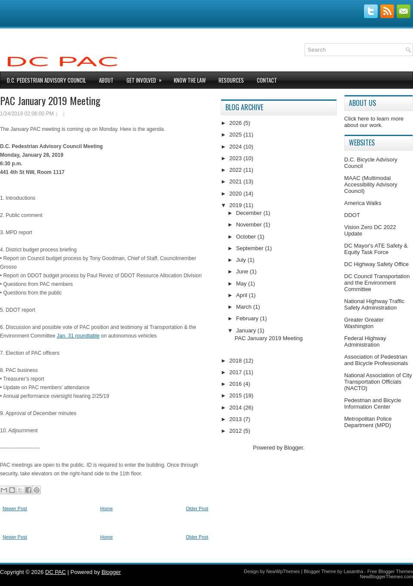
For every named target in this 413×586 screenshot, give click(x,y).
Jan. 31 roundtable (78, 336)
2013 (236, 419)
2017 (236, 372)
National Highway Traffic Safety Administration (374, 304)
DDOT (352, 215)
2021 (236, 181)
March (244, 307)
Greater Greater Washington (364, 322)
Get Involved (146, 78)
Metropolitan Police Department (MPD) (368, 421)
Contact (267, 80)
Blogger (293, 447)
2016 (236, 384)
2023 (236, 158)
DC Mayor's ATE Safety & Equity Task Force (375, 248)
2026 (236, 123)
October (247, 236)
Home (106, 508)
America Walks (362, 203)
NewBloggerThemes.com (386, 576)
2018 (236, 360)
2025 (236, 134)
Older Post (197, 508)
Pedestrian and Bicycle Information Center (372, 403)
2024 (236, 146)
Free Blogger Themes (390, 571)
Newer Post (15, 508)
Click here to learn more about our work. (374, 121)
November (250, 224)
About (106, 80)
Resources (231, 80)
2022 (236, 170)
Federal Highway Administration (365, 341)
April (242, 295)
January (247, 330)
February (248, 318)
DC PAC (55, 572)
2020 (236, 193)
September (250, 248)
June (243, 271)
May (242, 283)
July (242, 260)
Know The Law (190, 80)
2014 (236, 407)
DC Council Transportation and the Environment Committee (377, 282)
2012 (236, 431)
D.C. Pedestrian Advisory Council (46, 80)
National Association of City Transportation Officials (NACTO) (378, 381)
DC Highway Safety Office (376, 264)
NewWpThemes (283, 571)
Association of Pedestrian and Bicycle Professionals (376, 359)
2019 (236, 205)
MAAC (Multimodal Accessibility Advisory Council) (371, 184)
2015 (236, 395)
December (250, 213)
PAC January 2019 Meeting (50, 100)
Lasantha (353, 571)
